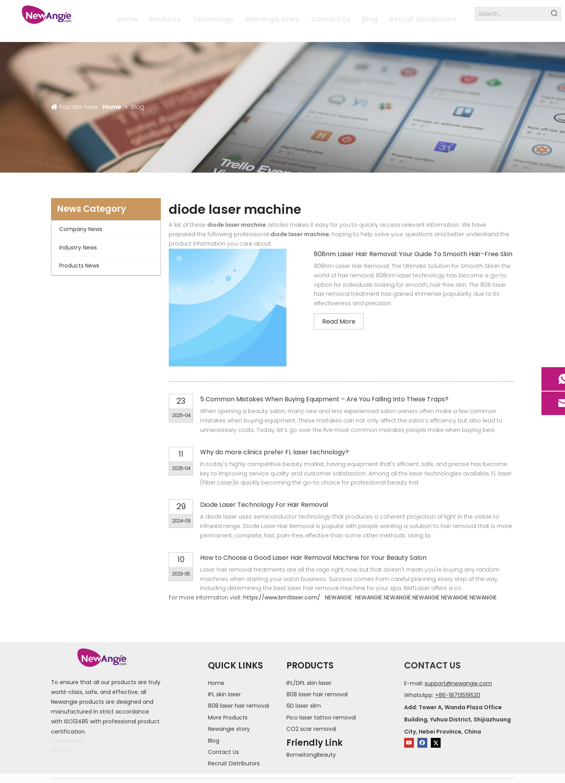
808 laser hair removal (238, 706)
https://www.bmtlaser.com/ (281, 597)
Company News (80, 229)
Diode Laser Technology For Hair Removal (264, 504)
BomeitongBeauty (311, 755)
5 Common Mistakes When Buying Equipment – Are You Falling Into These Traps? (324, 399)
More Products (228, 717)
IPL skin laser (224, 694)
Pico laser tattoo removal (321, 717)
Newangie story (229, 729)
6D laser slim (303, 706)
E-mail (413, 683)
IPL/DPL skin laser (309, 683)
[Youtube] (409, 743)
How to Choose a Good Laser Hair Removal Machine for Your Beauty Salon (313, 557)
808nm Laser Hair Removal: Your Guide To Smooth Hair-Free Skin (413, 254)
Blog (213, 741)
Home (216, 683)
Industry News (78, 247)
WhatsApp (418, 695)
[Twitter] (436, 743)
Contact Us (223, 752)
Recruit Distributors (234, 763)
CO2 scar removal (311, 729)
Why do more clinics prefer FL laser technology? (274, 452)
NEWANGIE (338, 597)
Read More (338, 321)
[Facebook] (422, 743)
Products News (79, 265)
